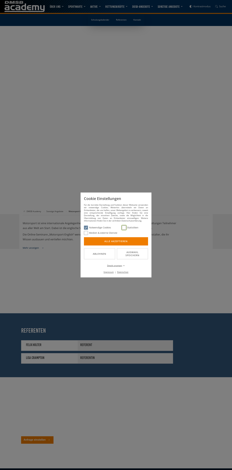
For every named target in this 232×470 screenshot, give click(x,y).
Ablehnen (99, 253)
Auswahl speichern (132, 254)
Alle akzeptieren (116, 241)
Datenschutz (122, 272)
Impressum (109, 272)
